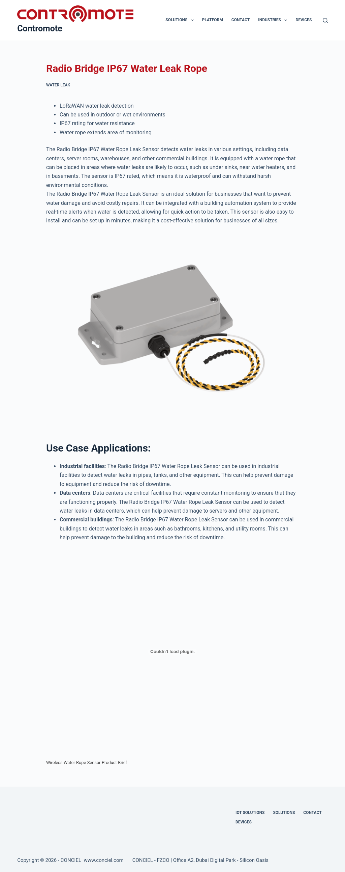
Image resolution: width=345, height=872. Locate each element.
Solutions (180, 20)
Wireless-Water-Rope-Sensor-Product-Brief (86, 762)
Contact (240, 20)
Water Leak (58, 85)
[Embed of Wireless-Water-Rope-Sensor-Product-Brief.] (172, 651)
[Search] (325, 20)
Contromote (39, 28)
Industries (274, 20)
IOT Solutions (250, 812)
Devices (303, 20)
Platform (212, 20)
